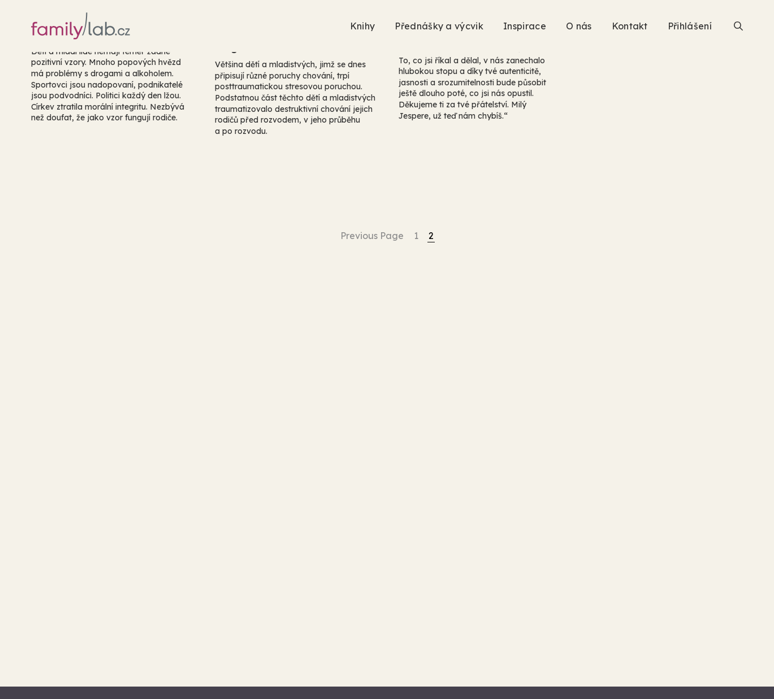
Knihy (362, 26)
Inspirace (524, 26)
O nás (579, 26)
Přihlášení (690, 26)
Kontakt (630, 26)
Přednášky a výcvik (439, 26)
